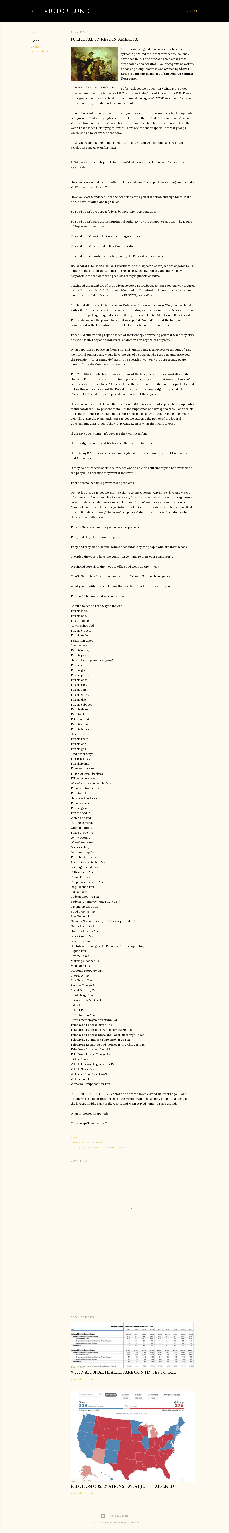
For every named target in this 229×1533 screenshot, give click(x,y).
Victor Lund (67, 11)
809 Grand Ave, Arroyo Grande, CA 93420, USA (106, 1147)
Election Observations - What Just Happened (122, 1486)
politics (35, 46)
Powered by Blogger (114, 1516)
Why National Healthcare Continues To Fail (123, 1372)
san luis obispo (40, 51)
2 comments (86, 1378)
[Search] (192, 11)
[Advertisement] (133, 1281)
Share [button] (34, 32)
